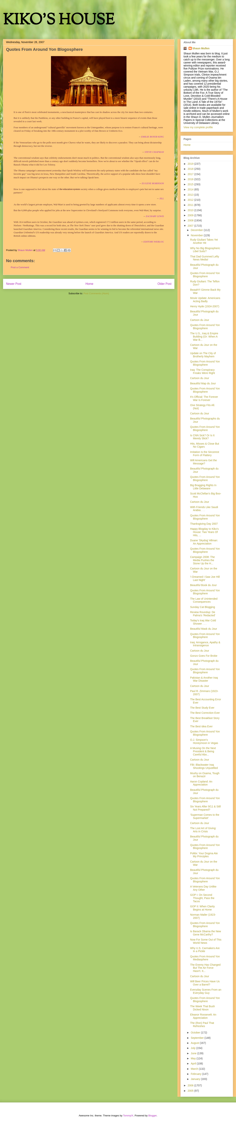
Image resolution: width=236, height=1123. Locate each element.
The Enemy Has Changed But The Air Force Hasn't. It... (205, 968)
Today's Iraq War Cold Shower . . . (203, 622)
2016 (191, 179)
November (197, 235)
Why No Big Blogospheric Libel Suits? (205, 250)
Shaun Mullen (201, 48)
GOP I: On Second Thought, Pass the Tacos (202, 898)
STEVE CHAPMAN (154, 152)
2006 (191, 1085)
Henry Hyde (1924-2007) (204, 306)
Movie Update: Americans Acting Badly (205, 300)
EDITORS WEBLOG (153, 241)
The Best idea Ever (201, 726)
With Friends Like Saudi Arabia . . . (204, 509)
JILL (161, 198)
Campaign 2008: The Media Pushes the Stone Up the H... (202, 560)
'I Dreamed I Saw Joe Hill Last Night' (205, 578)
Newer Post (13, 283)
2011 (191, 204)
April (194, 1063)
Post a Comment (20, 267)
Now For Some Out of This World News (205, 941)
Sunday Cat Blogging (202, 607)
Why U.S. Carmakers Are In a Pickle (205, 950)
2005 (191, 1090)
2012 (191, 199)
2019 (191, 163)
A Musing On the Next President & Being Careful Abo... (203, 751)
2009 (191, 215)
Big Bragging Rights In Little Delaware (203, 487)
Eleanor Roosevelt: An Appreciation (203, 1016)
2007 (191, 225)
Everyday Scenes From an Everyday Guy (205, 991)
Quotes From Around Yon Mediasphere (205, 958)
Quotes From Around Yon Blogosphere (205, 275)
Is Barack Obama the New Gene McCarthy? (205, 933)
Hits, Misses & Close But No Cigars (204, 445)
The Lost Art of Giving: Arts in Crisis (203, 830)
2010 (191, 210)
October (196, 1032)
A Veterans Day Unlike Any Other (203, 888)
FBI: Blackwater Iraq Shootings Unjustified (204, 766)
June (194, 1053)
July (193, 1048)
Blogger (152, 1115)
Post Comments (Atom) (96, 293)
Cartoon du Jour (199, 319)
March (195, 1068)
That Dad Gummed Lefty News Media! (204, 258)
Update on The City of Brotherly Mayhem (203, 355)
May (193, 1058)
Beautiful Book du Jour (203, 585)
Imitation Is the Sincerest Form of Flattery (204, 453)
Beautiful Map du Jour (203, 383)
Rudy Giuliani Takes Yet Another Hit (204, 241)
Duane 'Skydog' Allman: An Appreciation (204, 542)
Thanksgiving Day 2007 (204, 523)
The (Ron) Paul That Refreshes (202, 1024)
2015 (191, 184)
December (197, 230)
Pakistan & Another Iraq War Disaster (204, 679)
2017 (191, 174)
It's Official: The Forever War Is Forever (204, 398)
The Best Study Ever (202, 707)
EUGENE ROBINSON (153, 183)
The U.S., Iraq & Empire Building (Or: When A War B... (204, 336)
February (196, 1073)
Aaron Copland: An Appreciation (201, 783)
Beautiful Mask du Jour (203, 628)
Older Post (164, 283)
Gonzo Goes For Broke (203, 655)
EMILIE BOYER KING (152, 136)
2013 (191, 194)
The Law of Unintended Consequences (203, 600)
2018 (191, 168)
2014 (191, 189)
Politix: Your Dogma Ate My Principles (204, 855)
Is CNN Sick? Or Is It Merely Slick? (202, 437)
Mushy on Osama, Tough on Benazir (204, 775)
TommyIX (128, 1115)
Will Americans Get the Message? (203, 462)
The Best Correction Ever (205, 712)
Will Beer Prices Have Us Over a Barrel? (205, 983)
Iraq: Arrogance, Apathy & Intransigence (205, 644)
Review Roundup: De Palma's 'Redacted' (202, 614)
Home (89, 283)
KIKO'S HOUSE (58, 21)
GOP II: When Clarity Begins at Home (202, 908)
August (195, 1042)
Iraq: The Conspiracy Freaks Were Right (202, 371)
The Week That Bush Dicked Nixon (202, 1008)
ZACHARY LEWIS (155, 216)
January (196, 1079)
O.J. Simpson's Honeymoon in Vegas (204, 741)
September (197, 1037)
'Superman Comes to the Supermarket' (204, 816)
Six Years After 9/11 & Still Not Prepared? (205, 808)
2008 (191, 220)
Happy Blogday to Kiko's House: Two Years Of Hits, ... (204, 532)
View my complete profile (198, 127)
